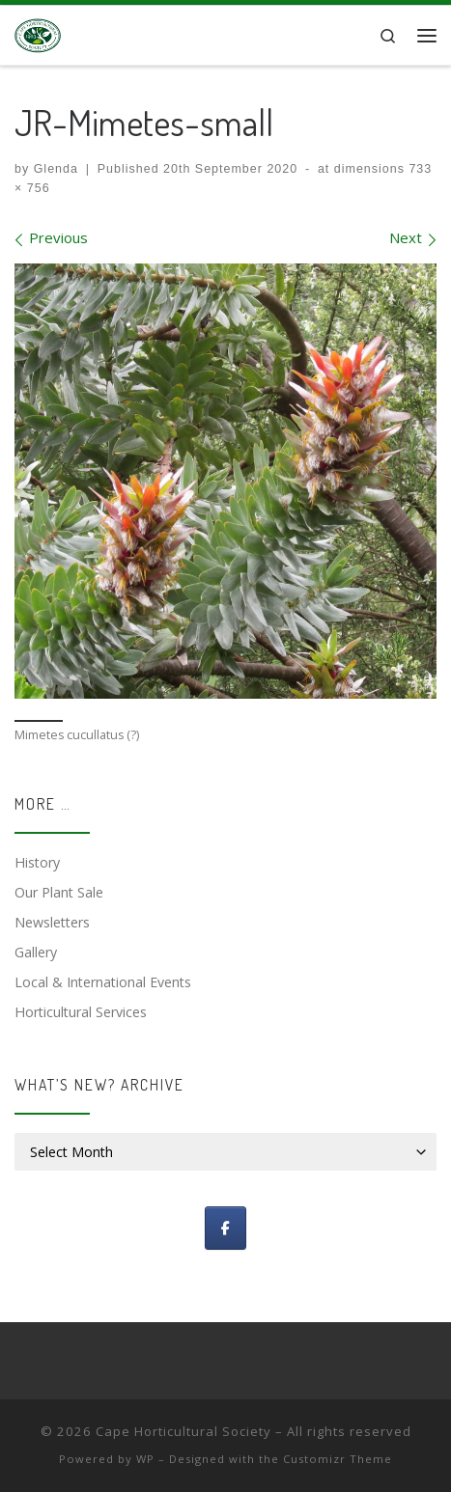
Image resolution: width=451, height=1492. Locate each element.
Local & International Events (102, 982)
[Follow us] (225, 1228)
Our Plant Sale (58, 892)
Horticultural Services (80, 1012)
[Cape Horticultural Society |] (37, 32)
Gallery (35, 952)
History (37, 862)
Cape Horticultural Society (183, 1431)
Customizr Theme (337, 1458)
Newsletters (52, 922)
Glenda (56, 169)
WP (145, 1458)
